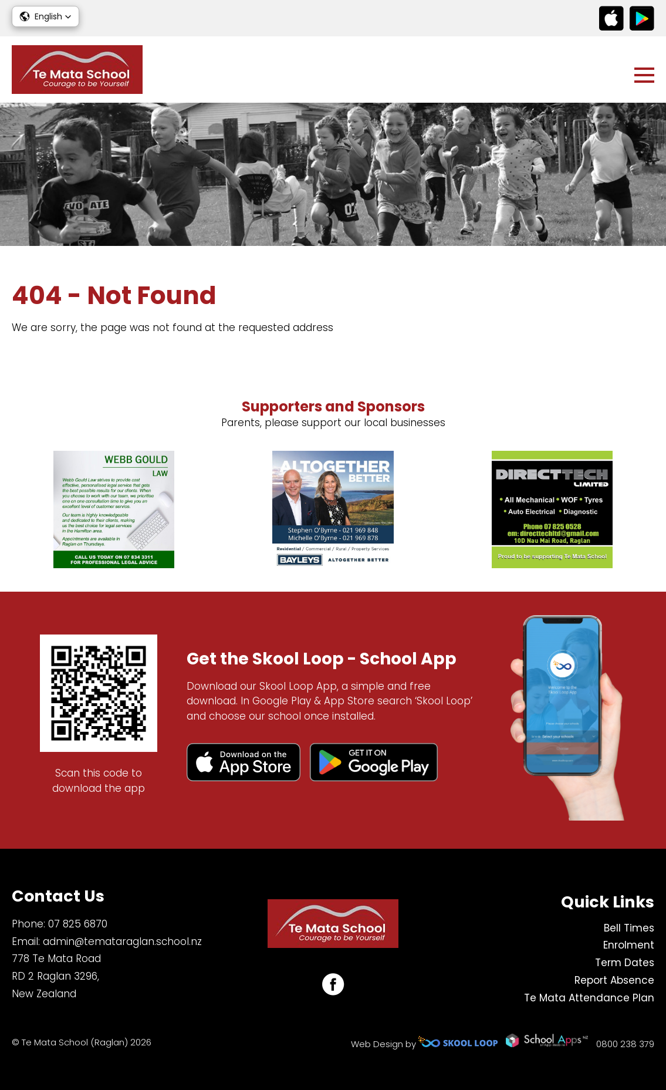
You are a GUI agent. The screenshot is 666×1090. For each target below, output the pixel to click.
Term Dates (624, 963)
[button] (45, 16)
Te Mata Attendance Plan (589, 998)
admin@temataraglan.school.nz (122, 941)
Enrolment (628, 945)
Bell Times (629, 928)
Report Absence (614, 980)
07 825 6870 (77, 924)
